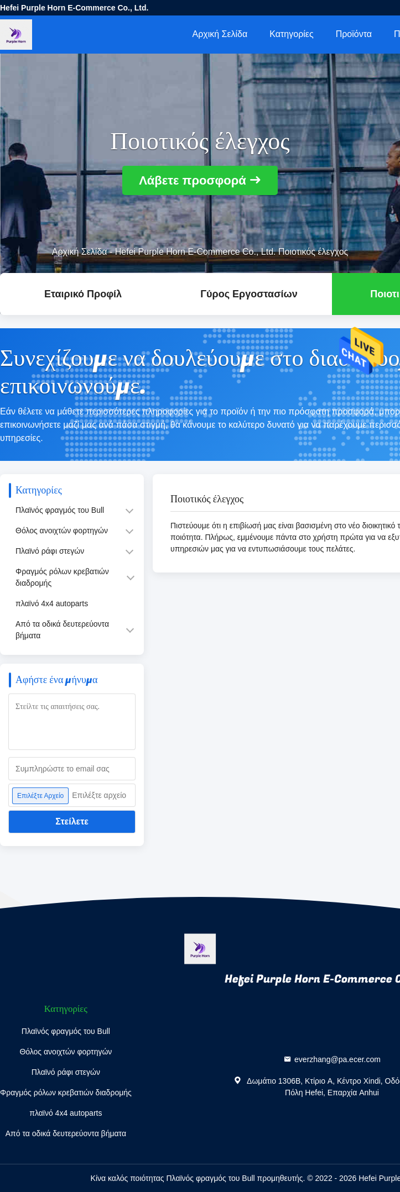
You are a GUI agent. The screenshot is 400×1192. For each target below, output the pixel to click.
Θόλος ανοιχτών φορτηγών (61, 530)
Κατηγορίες (291, 34)
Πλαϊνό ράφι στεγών (49, 551)
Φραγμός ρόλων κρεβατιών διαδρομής (62, 577)
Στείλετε (72, 821)
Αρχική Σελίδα (219, 34)
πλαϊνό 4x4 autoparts (51, 603)
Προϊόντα (354, 34)
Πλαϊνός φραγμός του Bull (59, 510)
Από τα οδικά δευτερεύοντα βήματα (62, 629)
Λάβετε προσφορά (192, 180)
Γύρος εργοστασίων (248, 294)
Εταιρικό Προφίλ (83, 294)
